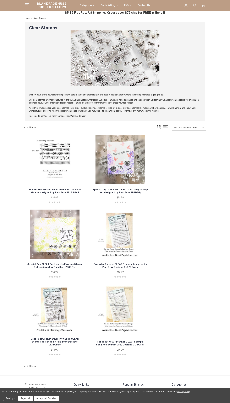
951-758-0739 (36, 318)
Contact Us (144, 5)
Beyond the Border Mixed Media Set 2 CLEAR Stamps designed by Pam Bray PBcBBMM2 (45, 185)
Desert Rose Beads (183, 329)
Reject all (26, 398)
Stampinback (131, 317)
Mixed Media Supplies (184, 325)
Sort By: (178, 126)
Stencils (178, 313)
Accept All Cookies (46, 398)
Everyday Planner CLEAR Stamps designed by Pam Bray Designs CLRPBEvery (184, 187)
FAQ (127, 5)
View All (129, 335)
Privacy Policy (183, 391)
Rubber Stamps (181, 309)
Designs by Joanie (134, 326)
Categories (87, 5)
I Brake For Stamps (134, 309)
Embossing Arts (133, 313)
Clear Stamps (180, 333)
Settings (10, 398)
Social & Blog (109, 5)
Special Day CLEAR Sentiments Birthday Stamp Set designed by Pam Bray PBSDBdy (92, 185)
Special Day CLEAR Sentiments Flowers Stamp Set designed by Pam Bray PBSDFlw (138, 185)
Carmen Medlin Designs (185, 338)
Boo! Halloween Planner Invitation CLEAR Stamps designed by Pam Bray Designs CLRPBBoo (45, 258)
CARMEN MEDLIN (133, 322)
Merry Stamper (132, 330)
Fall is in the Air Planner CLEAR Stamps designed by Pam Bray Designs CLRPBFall (92, 260)
